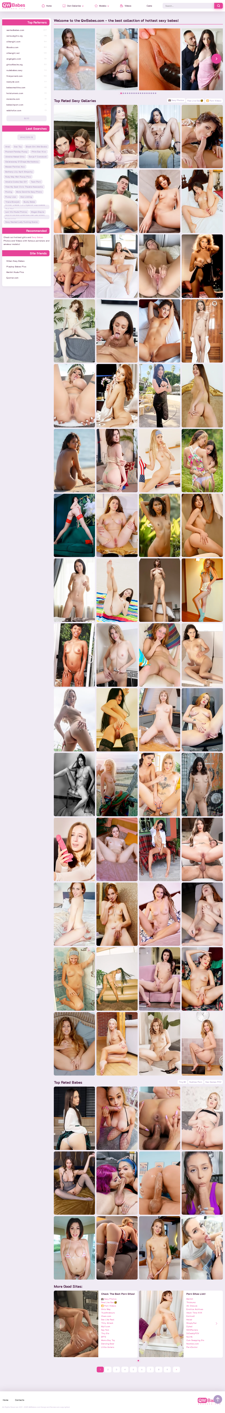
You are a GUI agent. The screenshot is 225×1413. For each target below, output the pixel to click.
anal (7, 146)
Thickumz (191, 1302)
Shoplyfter (191, 1323)
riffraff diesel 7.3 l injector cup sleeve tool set (25, 207)
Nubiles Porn (195, 1082)
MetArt (189, 1298)
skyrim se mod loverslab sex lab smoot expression (25, 217)
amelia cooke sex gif (16, 181)
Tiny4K (182, 1082)
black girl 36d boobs (36, 146)
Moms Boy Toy (108, 1340)
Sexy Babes (37, 237)
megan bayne (37, 211)
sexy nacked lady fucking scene (21, 222)
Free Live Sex (195, 100)
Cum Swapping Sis (195, 1340)
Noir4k (189, 1336)
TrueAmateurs (108, 1312)
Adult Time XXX (194, 1312)
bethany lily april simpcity (19, 171)
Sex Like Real (108, 1319)
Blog (26, 118)
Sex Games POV (213, 1082)
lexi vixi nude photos (16, 211)
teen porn (36, 181)
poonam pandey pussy (16, 151)
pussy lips (10, 196)
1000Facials (192, 1329)
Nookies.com (192, 1343)
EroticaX (190, 1316)
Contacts (19, 1400)
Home (5, 1400)
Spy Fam (105, 1329)
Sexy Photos (176, 100)
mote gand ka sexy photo (29, 191)
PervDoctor (192, 1347)
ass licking (26, 196)
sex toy (18, 146)
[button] (216, 59)
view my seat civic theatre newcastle (24, 186)
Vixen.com (106, 1316)
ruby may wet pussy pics (18, 176)
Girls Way (106, 1309)
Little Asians (107, 1347)
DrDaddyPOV (192, 1333)
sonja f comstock (38, 156)
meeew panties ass (15, 166)
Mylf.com (105, 1326)
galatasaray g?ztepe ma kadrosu (22, 161)
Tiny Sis (105, 1333)
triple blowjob (12, 201)
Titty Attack (107, 1323)
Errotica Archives (194, 1309)
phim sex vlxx (39, 151)
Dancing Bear (107, 1343)
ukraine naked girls (15, 156)
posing (8, 191)
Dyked (189, 1326)
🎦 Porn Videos (213, 100)
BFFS (103, 1336)
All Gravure (191, 1305)
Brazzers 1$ (26, 137)
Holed (189, 1319)
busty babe (29, 201)
